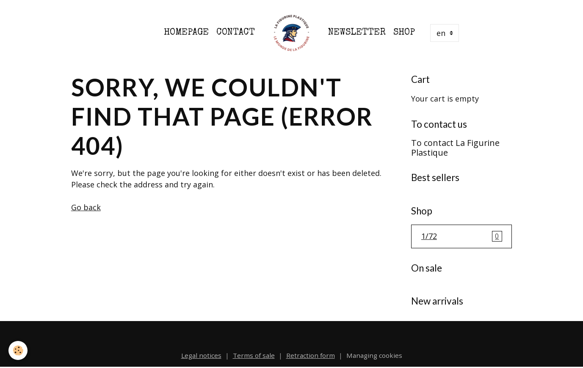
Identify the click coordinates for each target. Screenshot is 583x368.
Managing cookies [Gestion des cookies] (374, 355)
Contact (235, 32)
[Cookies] (18, 350)
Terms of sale (254, 355)
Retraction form (310, 355)
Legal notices (201, 355)
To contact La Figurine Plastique (455, 148)
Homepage (186, 32)
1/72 (461, 236)
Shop (404, 32)
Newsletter (357, 32)
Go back (86, 207)
